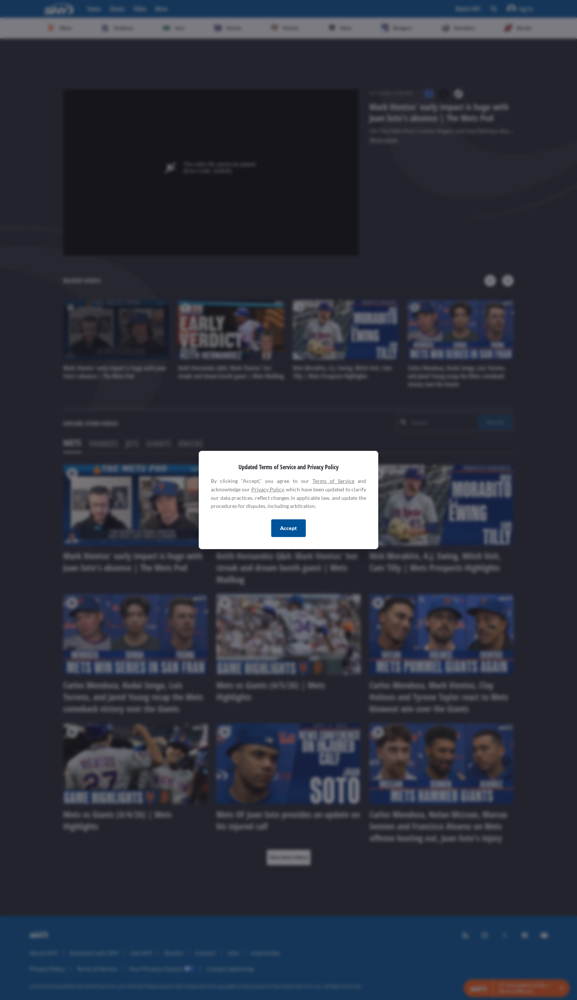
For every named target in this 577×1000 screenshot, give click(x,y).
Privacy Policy (267, 489)
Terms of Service (333, 481)
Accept (288, 528)
